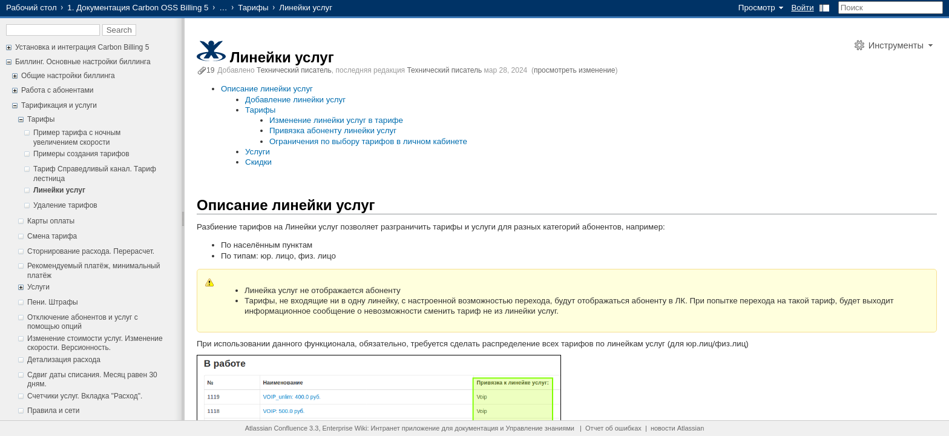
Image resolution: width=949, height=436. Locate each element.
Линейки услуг (59, 190)
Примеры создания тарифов (81, 154)
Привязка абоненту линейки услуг (332, 130)
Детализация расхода (63, 359)
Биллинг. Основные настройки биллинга (83, 62)
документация (476, 428)
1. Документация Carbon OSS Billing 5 (137, 7)
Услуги (38, 287)
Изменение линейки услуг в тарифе (336, 120)
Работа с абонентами (57, 90)
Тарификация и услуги (59, 105)
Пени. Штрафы (52, 302)
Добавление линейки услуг (295, 99)
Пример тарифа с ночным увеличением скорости (76, 137)
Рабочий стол (31, 7)
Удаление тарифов (65, 205)
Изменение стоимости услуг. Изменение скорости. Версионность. (95, 343)
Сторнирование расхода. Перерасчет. (90, 251)
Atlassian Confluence (276, 428)
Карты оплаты (50, 221)
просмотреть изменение (574, 70)
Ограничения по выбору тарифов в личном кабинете (368, 141)
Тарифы (253, 7)
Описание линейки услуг (267, 88)
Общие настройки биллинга (68, 75)
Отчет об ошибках (613, 428)
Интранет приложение (405, 428)
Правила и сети (53, 410)
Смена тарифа (52, 236)
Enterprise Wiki (345, 428)
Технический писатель (294, 70)
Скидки (258, 162)
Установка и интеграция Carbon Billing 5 (82, 47)
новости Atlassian (677, 428)
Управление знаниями (540, 428)
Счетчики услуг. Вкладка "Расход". (84, 396)
